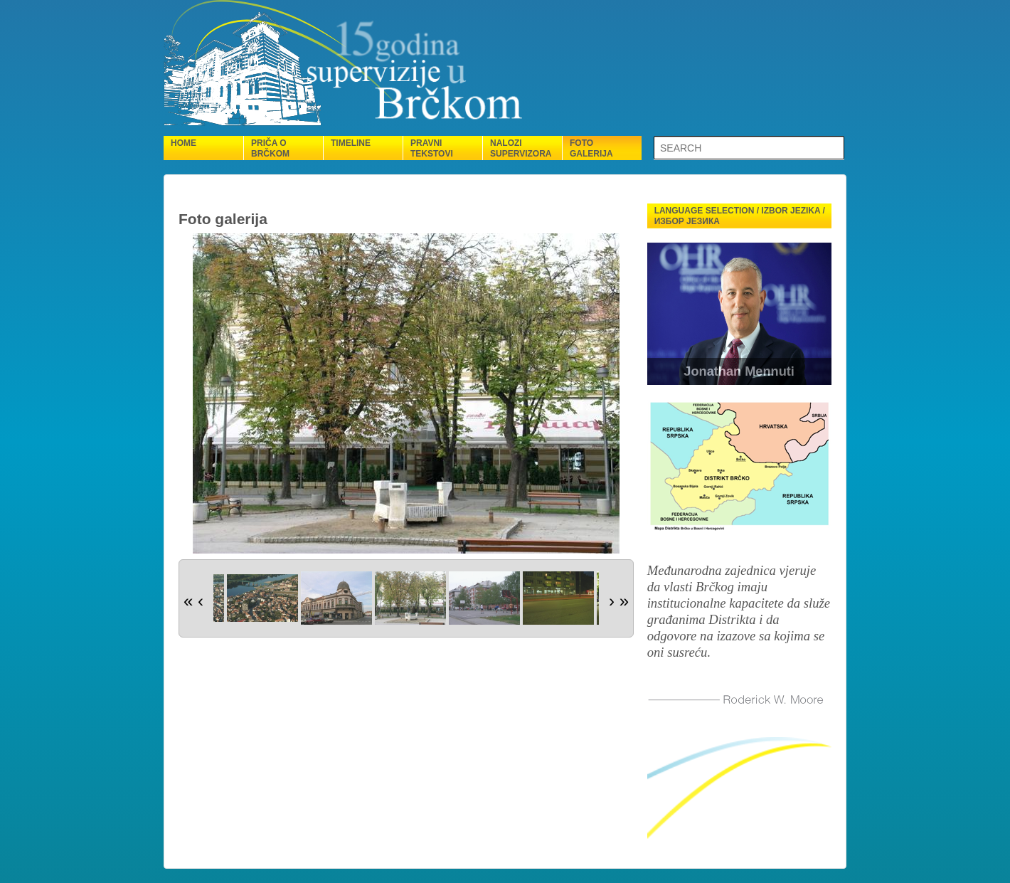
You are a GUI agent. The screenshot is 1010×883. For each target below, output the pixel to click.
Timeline (351, 143)
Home (183, 143)
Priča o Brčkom (270, 148)
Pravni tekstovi (431, 148)
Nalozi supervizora (520, 148)
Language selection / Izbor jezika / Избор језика (739, 216)
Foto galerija (591, 148)
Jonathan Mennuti (739, 371)
